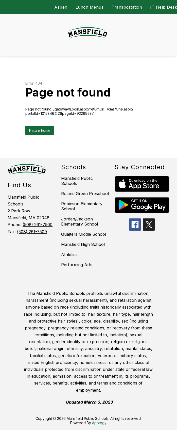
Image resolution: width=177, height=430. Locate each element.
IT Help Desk (163, 7)
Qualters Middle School (83, 234)
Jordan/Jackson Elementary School (79, 221)
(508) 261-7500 (37, 224)
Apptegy (99, 423)
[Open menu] (13, 35)
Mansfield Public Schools (77, 181)
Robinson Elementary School (81, 206)
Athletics (69, 254)
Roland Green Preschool (85, 193)
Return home (39, 130)
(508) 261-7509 (32, 231)
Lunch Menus (90, 7)
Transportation (127, 7)
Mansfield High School (83, 244)
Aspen (60, 7)
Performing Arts (76, 264)
